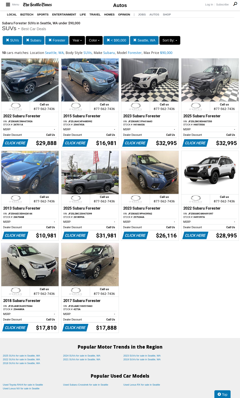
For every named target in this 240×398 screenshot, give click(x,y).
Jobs (142, 14)
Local (12, 14)
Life (83, 14)
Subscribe (222, 4)
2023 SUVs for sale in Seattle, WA (142, 355)
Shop (167, 14)
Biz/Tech (26, 14)
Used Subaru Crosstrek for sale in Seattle (85, 384)
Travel (95, 14)
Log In (209, 4)
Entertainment (64, 14)
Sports (43, 14)
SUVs (12, 40)
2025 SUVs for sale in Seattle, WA (21, 355)
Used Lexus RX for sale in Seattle (141, 384)
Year (77, 40)
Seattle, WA (144, 40)
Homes (109, 14)
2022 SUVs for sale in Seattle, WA (21, 359)
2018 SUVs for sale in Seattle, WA (21, 363)
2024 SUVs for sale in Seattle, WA (81, 355)
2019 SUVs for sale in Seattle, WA (142, 359)
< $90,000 (116, 40)
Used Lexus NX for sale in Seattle (21, 388)
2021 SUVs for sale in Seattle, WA (81, 359)
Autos (120, 5)
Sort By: (170, 40)
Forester (56, 40)
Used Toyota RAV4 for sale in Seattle (23, 384)
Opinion (124, 14)
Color (94, 40)
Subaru (33, 40)
